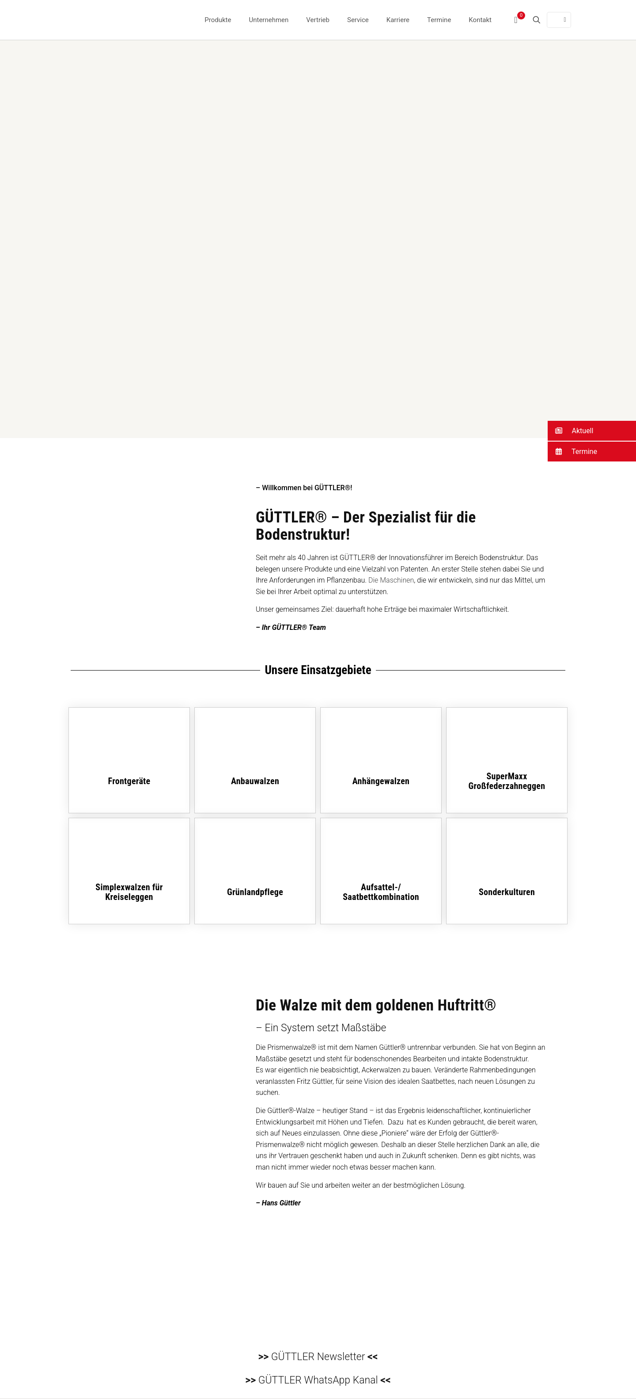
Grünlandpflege (255, 892)
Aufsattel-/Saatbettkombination (381, 892)
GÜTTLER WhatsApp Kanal (317, 1380)
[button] (592, 431)
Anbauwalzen (255, 781)
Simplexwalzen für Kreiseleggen (129, 892)
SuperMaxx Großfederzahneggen (507, 781)
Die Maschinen (391, 580)
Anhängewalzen (380, 781)
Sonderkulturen (507, 892)
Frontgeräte (129, 781)
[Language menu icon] (559, 20)
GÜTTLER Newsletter (318, 1357)
